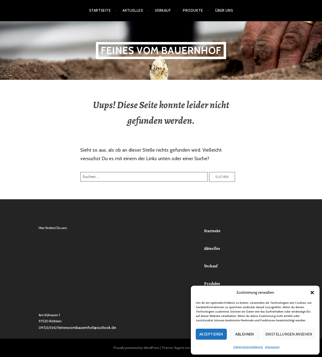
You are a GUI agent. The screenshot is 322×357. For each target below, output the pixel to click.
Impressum (272, 347)
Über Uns (224, 10)
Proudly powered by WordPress (136, 348)
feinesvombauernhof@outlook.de (87, 327)
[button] (312, 292)
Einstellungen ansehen (288, 334)
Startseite (100, 10)
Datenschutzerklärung (248, 347)
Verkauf (163, 10)
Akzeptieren (211, 334)
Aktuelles (133, 10)
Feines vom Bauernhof (161, 50)
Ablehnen (244, 334)
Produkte (193, 10)
